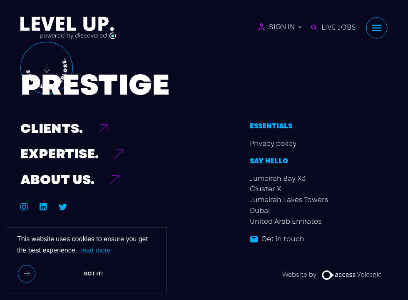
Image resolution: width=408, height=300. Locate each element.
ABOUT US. (57, 180)
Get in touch (282, 239)
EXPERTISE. (59, 154)
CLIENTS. (51, 129)
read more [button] (95, 250)
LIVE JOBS (333, 27)
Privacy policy (273, 143)
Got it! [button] (93, 273)
